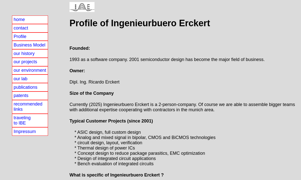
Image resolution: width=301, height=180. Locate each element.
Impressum (25, 131)
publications (25, 87)
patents (21, 95)
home (19, 19)
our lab (20, 78)
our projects (25, 61)
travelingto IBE (22, 120)
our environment (30, 70)
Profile (20, 36)
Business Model (29, 45)
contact (21, 28)
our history (24, 53)
